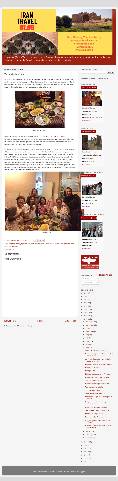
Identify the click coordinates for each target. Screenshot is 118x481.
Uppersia (62, 136)
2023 (86, 299)
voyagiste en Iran (15, 246)
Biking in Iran (90, 371)
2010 (86, 458)
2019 (86, 312)
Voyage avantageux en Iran (95, 393)
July (87, 338)
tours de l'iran (65, 244)
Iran (13, 249)
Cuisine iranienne (37, 244)
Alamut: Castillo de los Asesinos (97, 350)
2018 (86, 316)
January (89, 438)
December (90, 322)
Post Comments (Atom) (23, 326)
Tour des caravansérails (94, 387)
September (90, 331)
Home (40, 321)
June (88, 341)
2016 (86, 442)
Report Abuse (105, 275)
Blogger (82, 472)
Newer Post (10, 321)
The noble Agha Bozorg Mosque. (97, 410)
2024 (86, 296)
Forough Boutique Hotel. (94, 414)
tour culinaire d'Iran (52, 244)
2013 (86, 448)
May (87, 344)
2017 (86, 319)
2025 (86, 293)
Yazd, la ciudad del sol (93, 380)
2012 (86, 452)
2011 (86, 455)
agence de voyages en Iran (20, 244)
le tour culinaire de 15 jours (46, 136)
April (87, 348)
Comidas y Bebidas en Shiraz (96, 407)
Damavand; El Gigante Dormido (97, 384)
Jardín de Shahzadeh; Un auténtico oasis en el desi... (98, 360)
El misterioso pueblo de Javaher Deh (98, 364)
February (89, 435)
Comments (88, 283)
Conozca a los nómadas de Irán (97, 377)
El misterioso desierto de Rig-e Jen (98, 374)
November (90, 325)
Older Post (70, 321)
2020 (86, 309)
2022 (86, 303)
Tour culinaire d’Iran (92, 390)
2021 (86, 306)
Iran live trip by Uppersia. (94, 417)
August (88, 335)
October (89, 328)
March (88, 431)
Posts (86, 279)
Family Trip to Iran (92, 367)
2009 (86, 461)
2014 (86, 445)
